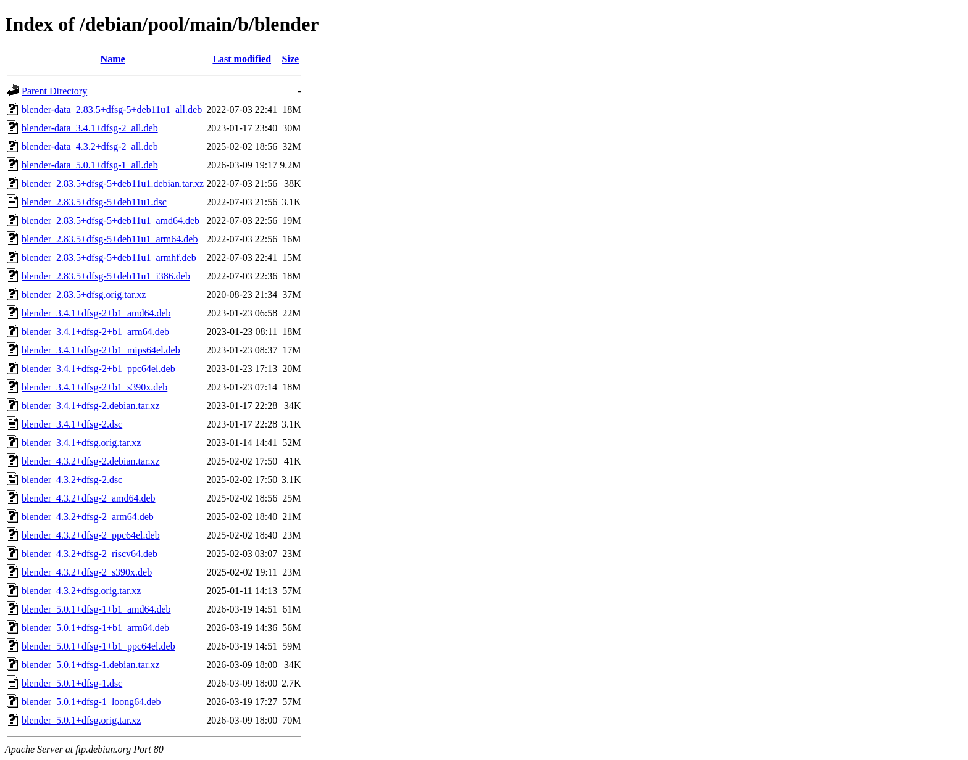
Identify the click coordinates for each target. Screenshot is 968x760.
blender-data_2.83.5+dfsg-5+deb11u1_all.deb (112, 109)
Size (290, 59)
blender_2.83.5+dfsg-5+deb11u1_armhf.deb (109, 257)
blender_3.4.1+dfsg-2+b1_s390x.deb (94, 387)
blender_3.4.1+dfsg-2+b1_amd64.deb (96, 313)
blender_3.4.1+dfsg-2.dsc (72, 424)
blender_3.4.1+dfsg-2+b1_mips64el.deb (101, 350)
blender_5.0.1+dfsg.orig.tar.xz (81, 720)
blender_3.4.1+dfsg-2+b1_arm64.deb (95, 331)
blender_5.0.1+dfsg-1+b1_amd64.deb (96, 609)
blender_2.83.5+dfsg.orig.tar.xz (84, 294)
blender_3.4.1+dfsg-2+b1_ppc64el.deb (98, 368)
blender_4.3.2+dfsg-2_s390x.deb (87, 572)
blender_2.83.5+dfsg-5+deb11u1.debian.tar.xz (113, 183)
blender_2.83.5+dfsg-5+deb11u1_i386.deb (106, 276)
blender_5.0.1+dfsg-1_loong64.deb (91, 701)
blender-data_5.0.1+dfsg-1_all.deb (90, 165)
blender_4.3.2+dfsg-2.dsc (72, 479)
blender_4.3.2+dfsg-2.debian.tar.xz (91, 461)
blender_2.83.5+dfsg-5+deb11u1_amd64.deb (110, 220)
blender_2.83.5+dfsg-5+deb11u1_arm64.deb (110, 239)
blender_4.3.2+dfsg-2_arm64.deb (88, 516)
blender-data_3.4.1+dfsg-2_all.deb (90, 128)
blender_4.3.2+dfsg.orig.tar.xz (81, 590)
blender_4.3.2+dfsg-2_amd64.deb (89, 498)
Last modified (241, 59)
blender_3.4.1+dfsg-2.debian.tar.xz (91, 405)
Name (113, 59)
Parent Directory (54, 91)
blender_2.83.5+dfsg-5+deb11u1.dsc (94, 202)
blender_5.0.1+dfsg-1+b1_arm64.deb (95, 627)
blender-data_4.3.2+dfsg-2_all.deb (90, 146)
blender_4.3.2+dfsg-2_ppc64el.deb (91, 535)
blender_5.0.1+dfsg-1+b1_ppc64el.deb (98, 646)
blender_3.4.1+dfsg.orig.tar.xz (81, 442)
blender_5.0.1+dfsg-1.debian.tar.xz (91, 664)
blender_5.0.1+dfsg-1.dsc (72, 683)
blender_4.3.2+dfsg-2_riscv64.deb (89, 553)
